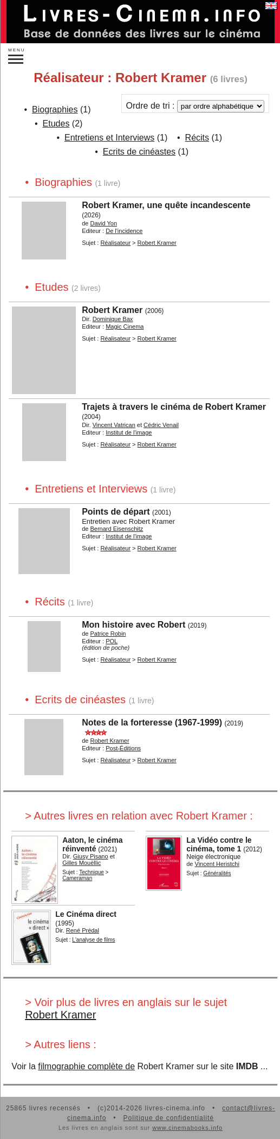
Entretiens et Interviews (109, 137)
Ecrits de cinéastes (139, 151)
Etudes (56, 123)
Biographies (55, 109)
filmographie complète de (86, 1066)
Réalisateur (115, 242)
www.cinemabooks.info (187, 1127)
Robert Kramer (60, 1015)
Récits (197, 137)
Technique (91, 872)
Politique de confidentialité (168, 1118)
